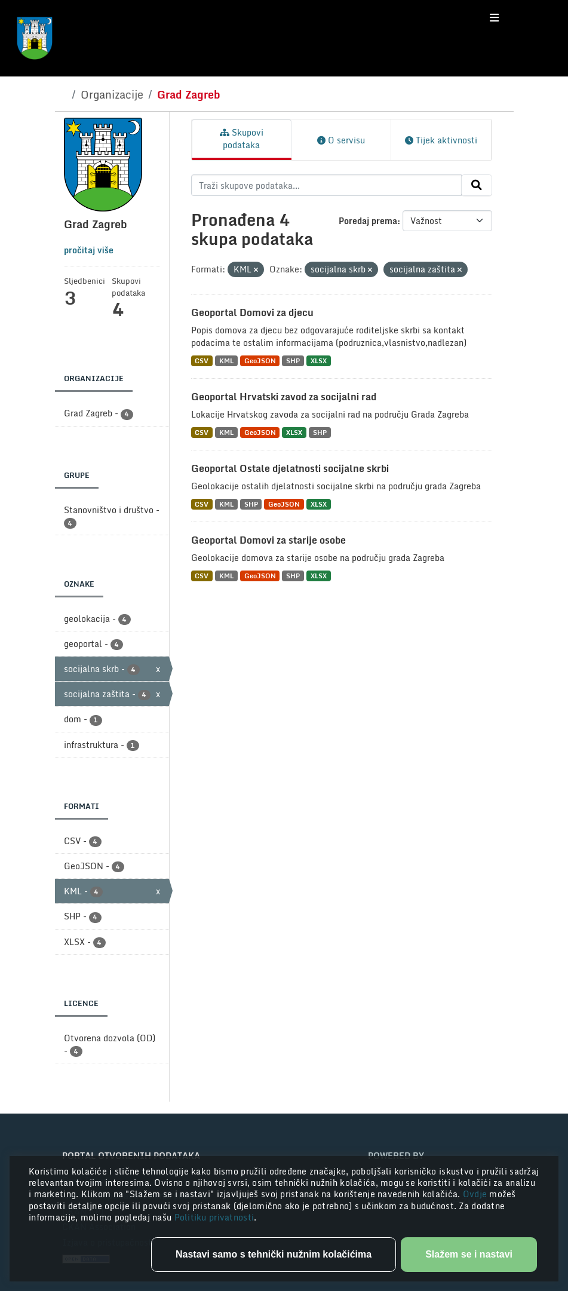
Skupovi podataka (241, 138)
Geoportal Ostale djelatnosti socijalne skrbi (290, 468)
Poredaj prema (368, 221)
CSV (201, 360)
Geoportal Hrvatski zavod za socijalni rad (283, 396)
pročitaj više (88, 250)
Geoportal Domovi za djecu (252, 312)
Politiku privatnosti (214, 1217)
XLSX (319, 360)
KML (226, 360)
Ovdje (476, 1194)
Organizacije (112, 94)
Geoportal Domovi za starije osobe (268, 540)
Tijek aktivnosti (441, 140)
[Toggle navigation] (494, 18)
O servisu (341, 140)
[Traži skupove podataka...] (326, 185)
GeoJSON (260, 360)
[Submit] (476, 185)
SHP (293, 360)
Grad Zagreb (188, 94)
